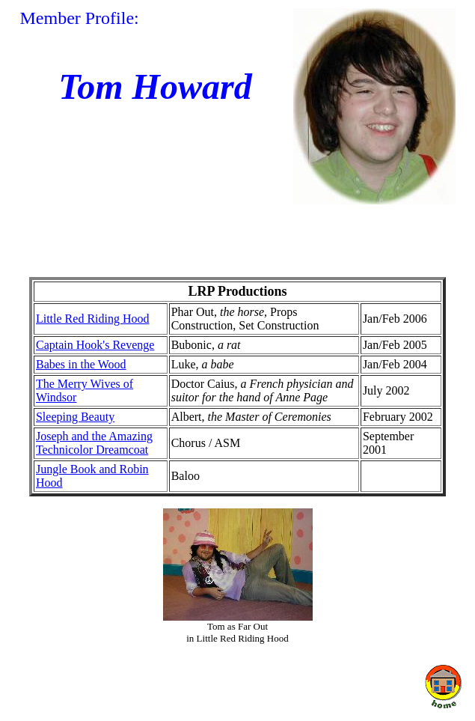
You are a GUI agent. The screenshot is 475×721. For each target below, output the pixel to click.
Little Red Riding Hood (93, 318)
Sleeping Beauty (75, 416)
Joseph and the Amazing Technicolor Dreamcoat (94, 443)
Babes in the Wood (81, 364)
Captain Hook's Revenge (95, 344)
